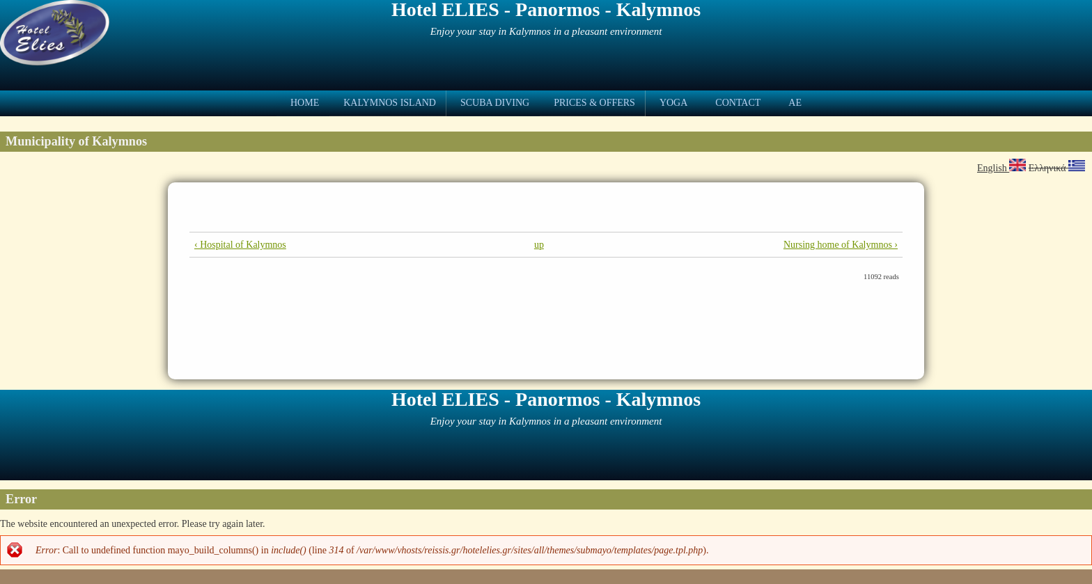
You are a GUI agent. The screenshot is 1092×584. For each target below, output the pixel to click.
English (1001, 168)
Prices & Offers (594, 102)
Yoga (673, 102)
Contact (737, 102)
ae (795, 102)
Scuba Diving (494, 102)
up (539, 244)
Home (304, 102)
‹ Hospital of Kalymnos (240, 244)
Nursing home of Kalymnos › (840, 244)
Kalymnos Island (389, 102)
